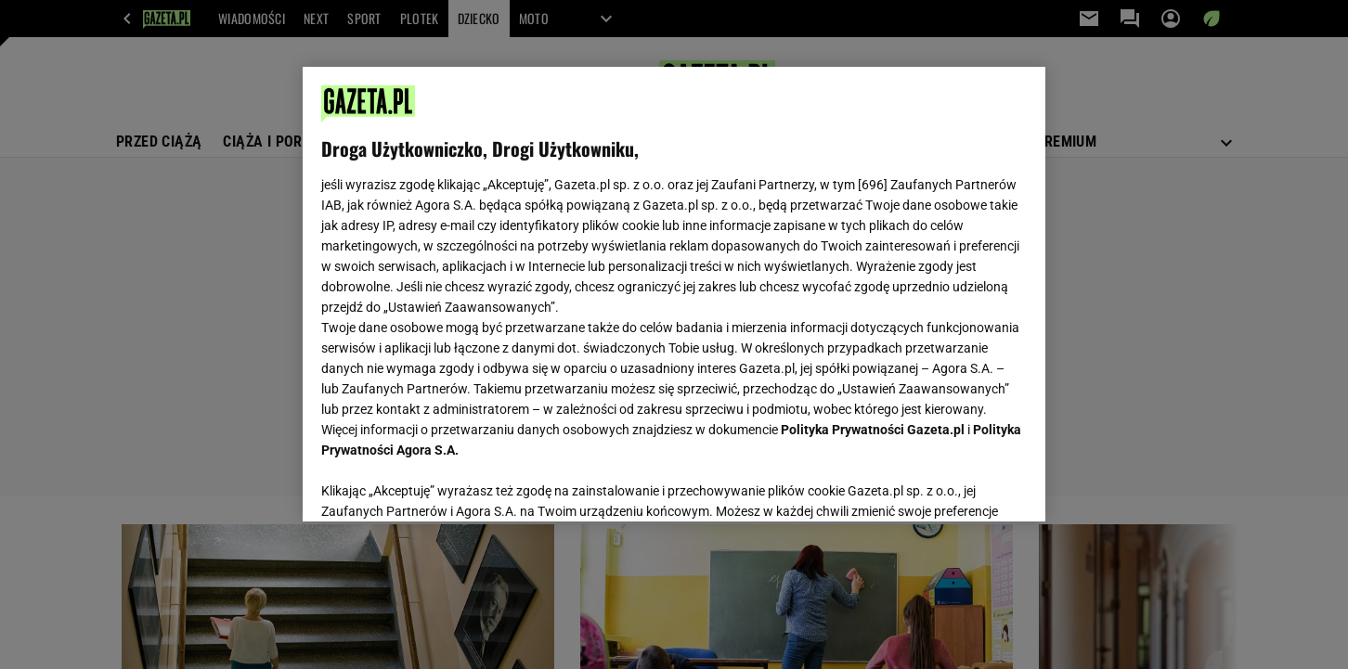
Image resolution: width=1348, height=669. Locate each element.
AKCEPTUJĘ (964, 485)
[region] (674, 294)
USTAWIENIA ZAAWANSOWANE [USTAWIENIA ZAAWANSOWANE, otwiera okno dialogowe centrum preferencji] (442, 484)
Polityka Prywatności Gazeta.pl (873, 429)
